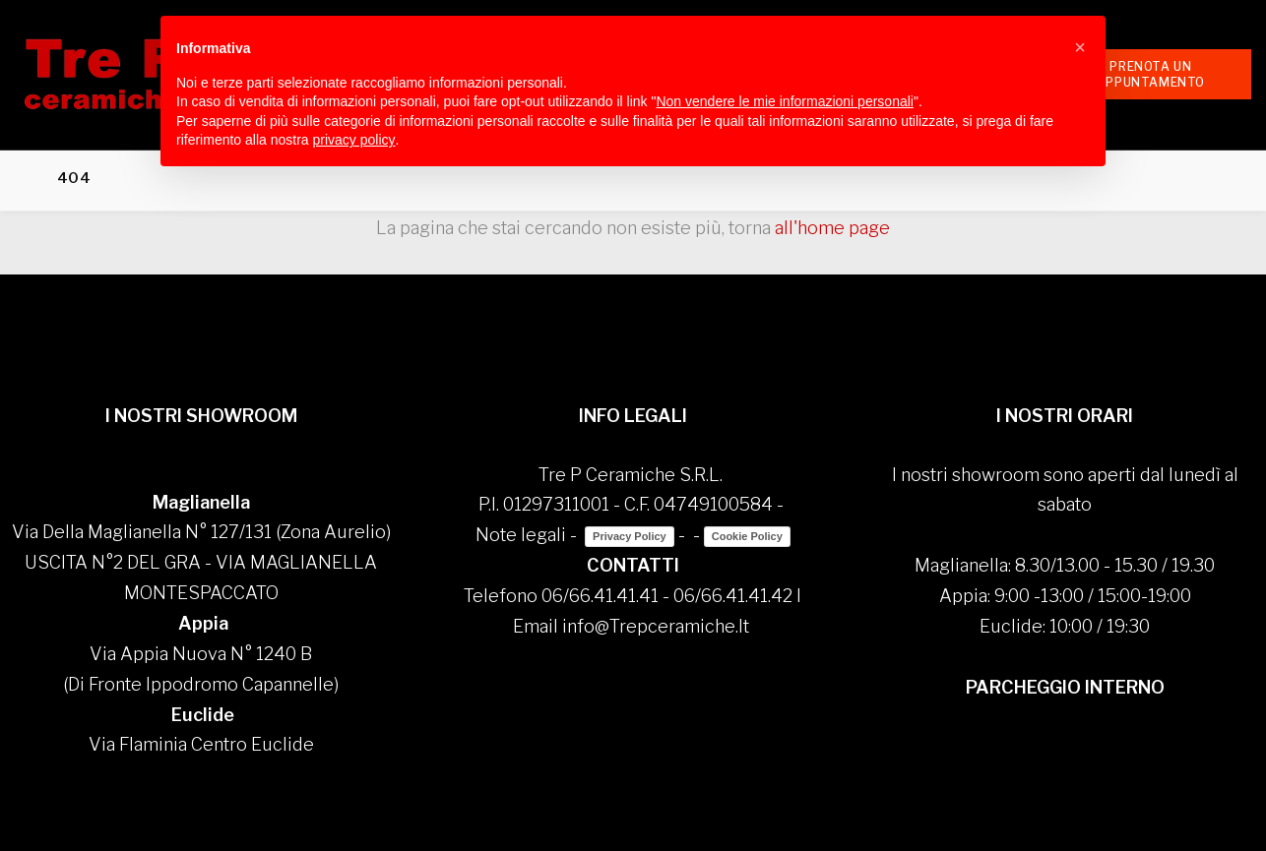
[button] (1080, 47)
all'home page (832, 227)
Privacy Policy (629, 536)
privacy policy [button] (354, 140)
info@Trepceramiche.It (655, 626)
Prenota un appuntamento (1151, 74)
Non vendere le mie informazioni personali (784, 101)
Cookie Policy (747, 536)
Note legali (520, 534)
